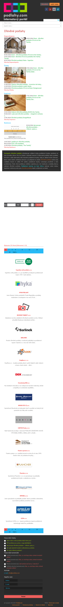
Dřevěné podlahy (46, 160)
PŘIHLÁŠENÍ (44, 4)
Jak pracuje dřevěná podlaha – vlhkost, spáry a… (33, 127)
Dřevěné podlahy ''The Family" (21, 145)
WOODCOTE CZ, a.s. (23, 405)
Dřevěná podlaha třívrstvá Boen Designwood (26, 88)
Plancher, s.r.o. (24, 473)
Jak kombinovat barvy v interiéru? (29, 564)
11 (29, 250)
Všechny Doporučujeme (11, 62)
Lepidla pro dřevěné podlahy (20, 142)
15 (37, 250)
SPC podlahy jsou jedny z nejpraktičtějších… (19, 543)
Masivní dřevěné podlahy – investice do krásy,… (26, 84)
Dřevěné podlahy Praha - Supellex (22, 60)
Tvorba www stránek (54, 603)
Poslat (23, 596)
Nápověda (50, 605)
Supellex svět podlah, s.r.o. (24, 270)
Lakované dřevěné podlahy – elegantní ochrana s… (23, 115)
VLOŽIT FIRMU (54, 4)
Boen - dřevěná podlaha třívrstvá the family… (34, 40)
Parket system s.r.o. (24, 451)
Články (6, 66)
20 (9, 252)
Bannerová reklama (40, 605)
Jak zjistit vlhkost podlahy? (14, 550)
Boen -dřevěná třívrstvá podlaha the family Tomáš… (22, 57)
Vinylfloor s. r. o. (23, 360)
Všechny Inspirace (9, 119)
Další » (15, 252)
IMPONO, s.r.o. (24, 496)
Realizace (7, 123)
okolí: (30, 205)
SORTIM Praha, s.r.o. (24, 428)
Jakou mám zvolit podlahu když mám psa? (19, 540)
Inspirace (7, 93)
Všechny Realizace (10, 147)
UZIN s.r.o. (24, 518)
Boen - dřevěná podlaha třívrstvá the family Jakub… (34, 70)
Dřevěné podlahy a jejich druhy (21, 86)
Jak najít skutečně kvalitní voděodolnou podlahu (20, 548)
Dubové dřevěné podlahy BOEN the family (25, 112)
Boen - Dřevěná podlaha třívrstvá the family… (26, 55)
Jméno (7, 580)
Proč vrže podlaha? (17, 143)
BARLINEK (24, 338)
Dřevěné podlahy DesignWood (21, 118)
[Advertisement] (31, 186)
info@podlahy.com (14, 573)
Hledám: (5, 205)
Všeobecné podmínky (28, 605)
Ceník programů (16, 605)
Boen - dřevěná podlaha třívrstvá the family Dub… (34, 97)
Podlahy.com (19, 603)
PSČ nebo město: (18, 205)
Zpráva (8, 588)
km (34, 205)
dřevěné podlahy (27, 168)
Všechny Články (9, 90)
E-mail (7, 584)
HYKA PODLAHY (23, 292)
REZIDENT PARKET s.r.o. (24, 315)
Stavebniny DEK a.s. (24, 383)
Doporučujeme (9, 36)
